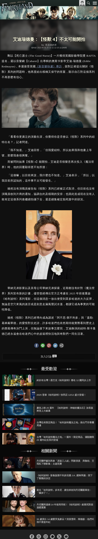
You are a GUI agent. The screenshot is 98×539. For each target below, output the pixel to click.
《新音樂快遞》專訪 (49, 66)
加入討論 (49, 356)
